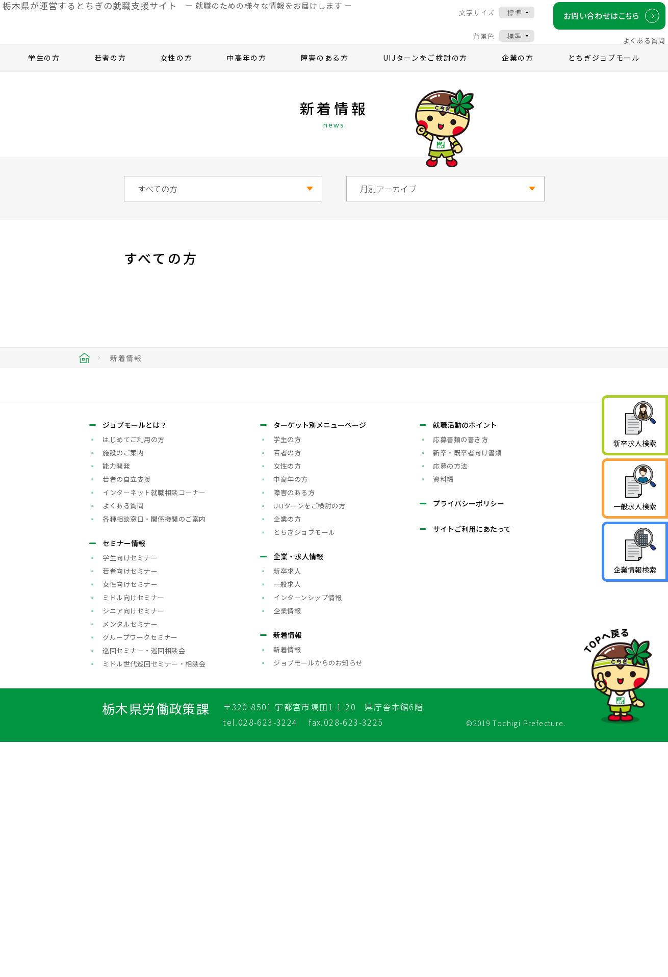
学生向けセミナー (130, 792)
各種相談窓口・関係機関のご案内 (154, 754)
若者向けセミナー (130, 806)
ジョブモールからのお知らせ (318, 897)
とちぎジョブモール (604, 74)
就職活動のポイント (465, 660)
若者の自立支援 (126, 714)
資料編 (443, 714)
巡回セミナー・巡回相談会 (143, 885)
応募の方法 (450, 701)
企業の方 (518, 74)
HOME (84, 375)
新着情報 (287, 884)
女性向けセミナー (130, 819)
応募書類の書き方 (460, 674)
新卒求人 (287, 806)
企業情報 (287, 845)
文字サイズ (468, 19)
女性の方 (176, 74)
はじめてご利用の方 (133, 674)
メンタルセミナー (130, 859)
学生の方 (44, 74)
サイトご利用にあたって (472, 764)
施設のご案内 (123, 687)
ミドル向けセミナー (133, 832)
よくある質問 (635, 47)
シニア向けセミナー (133, 845)
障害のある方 (325, 74)
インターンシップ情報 (307, 832)
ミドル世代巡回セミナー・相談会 (154, 898)
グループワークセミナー (140, 872)
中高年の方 (246, 74)
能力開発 (116, 701)
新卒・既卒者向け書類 (467, 687)
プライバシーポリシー (468, 738)
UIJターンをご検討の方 (425, 74)
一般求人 (287, 819)
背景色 (475, 42)
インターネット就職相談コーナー (154, 727)
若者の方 (110, 74)
